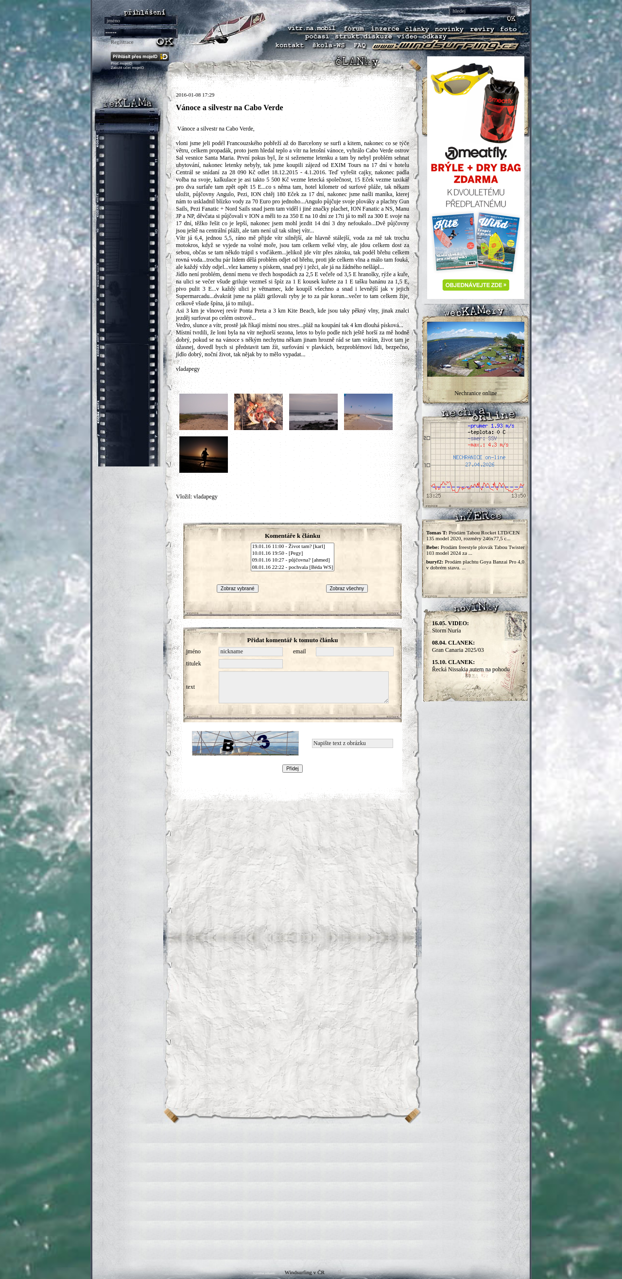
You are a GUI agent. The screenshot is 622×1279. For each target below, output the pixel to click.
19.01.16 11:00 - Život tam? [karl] (292, 546)
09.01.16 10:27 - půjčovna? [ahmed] (292, 560)
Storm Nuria (450, 627)
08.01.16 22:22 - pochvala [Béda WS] (292, 567)
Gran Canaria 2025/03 (458, 646)
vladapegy (205, 496)
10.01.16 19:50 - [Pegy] (292, 553)
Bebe (431, 547)
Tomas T (436, 532)
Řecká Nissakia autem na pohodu (471, 666)
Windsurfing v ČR (305, 1272)
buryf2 (434, 562)
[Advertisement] (311, 1192)
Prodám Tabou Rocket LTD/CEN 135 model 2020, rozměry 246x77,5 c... (472, 535)
